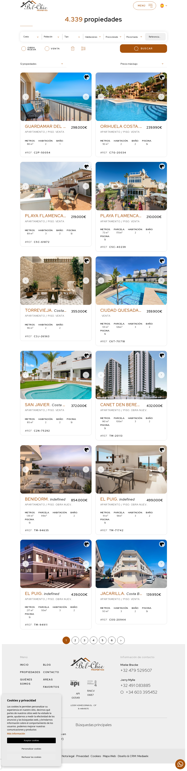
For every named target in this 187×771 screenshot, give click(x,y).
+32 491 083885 (135, 685)
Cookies (96, 756)
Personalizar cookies (31, 748)
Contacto (51, 672)
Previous (25, 97)
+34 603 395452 (141, 692)
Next (86, 97)
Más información (16, 733)
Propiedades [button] (30, 672)
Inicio (24, 664)
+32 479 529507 (136, 670)
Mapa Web (109, 756)
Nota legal (68, 756)
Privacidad (82, 756)
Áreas (48, 679)
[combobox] (31, 37)
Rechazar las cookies (31, 756)
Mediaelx (142, 756)
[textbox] (32, 36)
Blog (47, 664)
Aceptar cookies (31, 739)
